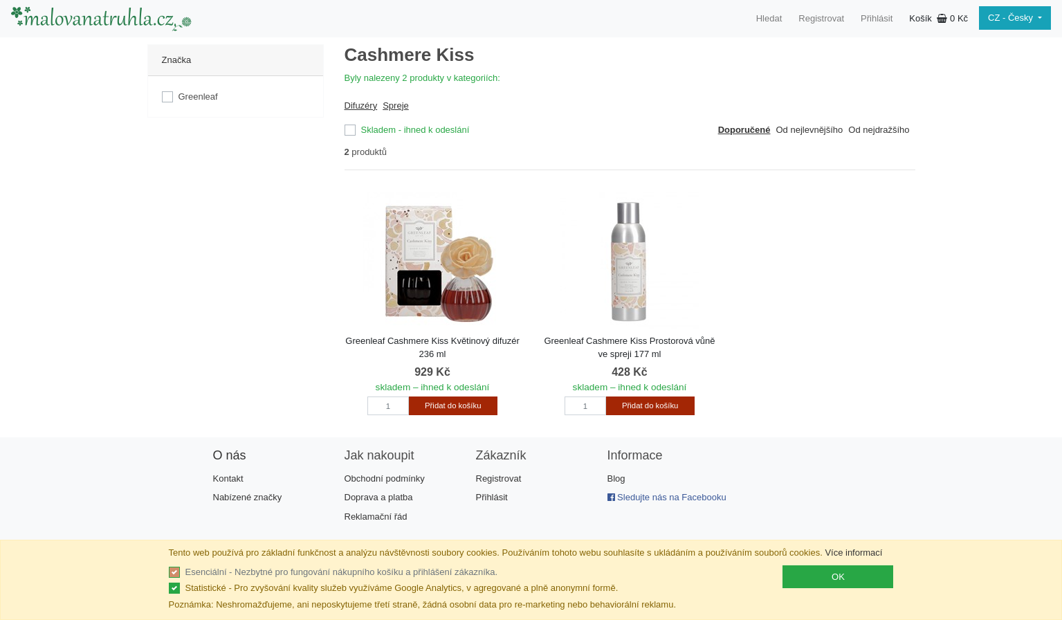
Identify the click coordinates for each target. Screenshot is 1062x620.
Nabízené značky (247, 497)
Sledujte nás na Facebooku (666, 497)
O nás (229, 455)
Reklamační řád (376, 516)
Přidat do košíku (453, 405)
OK (838, 577)
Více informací (853, 552)
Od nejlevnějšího (809, 130)
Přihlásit (876, 18)
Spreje (396, 105)
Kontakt (228, 478)
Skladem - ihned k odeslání (415, 130)
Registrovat (821, 18)
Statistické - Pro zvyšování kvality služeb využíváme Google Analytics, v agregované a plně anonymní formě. (402, 588)
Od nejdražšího (878, 130)
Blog (616, 478)
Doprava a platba (379, 497)
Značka (177, 60)
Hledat (769, 18)
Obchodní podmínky (385, 478)
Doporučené (744, 130)
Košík (938, 18)
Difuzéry (361, 105)
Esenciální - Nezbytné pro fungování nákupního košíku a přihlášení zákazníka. (341, 572)
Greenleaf (198, 96)
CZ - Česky (1012, 17)
